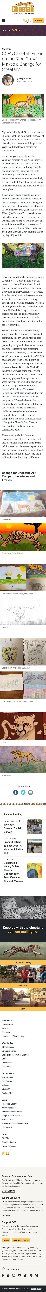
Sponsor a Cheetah (21, 1240)
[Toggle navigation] (3, 20)
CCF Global (6, 1066)
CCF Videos (7, 1127)
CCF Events (7, 1081)
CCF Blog (16, 30)
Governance (7, 1063)
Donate (38, 20)
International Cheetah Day (13, 1036)
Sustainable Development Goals (15, 1123)
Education (6, 1032)
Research (6, 1028)
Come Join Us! (8, 1191)
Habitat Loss (7, 1119)
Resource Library (23, 962)
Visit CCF (6, 1089)
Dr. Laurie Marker (9, 1051)
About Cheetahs (9, 1108)
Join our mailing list (23, 932)
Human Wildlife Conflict (12, 1112)
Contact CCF (7, 1093)
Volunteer (23, 985)
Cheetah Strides (9, 1142)
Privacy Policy (36, 1289)
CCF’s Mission (8, 1047)
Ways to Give (7, 1077)
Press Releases (9, 1146)
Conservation (7, 1024)
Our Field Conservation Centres (15, 1055)
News (4, 30)
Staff (4, 1059)
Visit (23, 1009)
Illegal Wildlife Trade (11, 1115)
